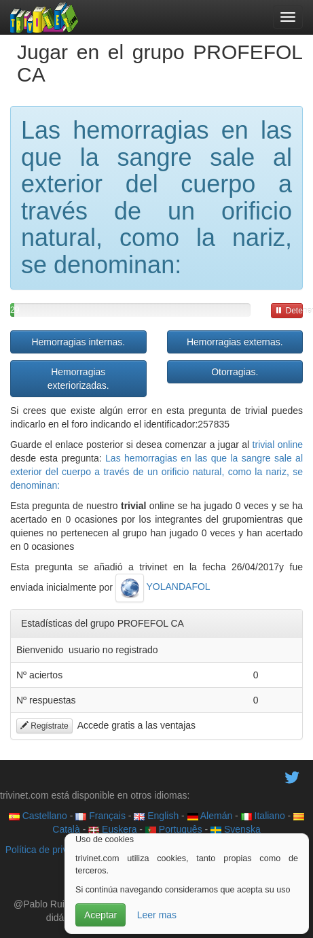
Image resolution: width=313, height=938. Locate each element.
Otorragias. (234, 371)
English (156, 815)
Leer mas (157, 914)
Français (100, 815)
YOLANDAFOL (162, 586)
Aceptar (100, 914)
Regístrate (44, 726)
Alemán (210, 815)
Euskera (112, 829)
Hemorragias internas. (78, 341)
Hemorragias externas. (235, 341)
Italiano (263, 815)
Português (173, 829)
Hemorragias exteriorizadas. (78, 378)
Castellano (38, 815)
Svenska (235, 829)
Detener (289, 310)
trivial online (278, 444)
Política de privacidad (50, 849)
